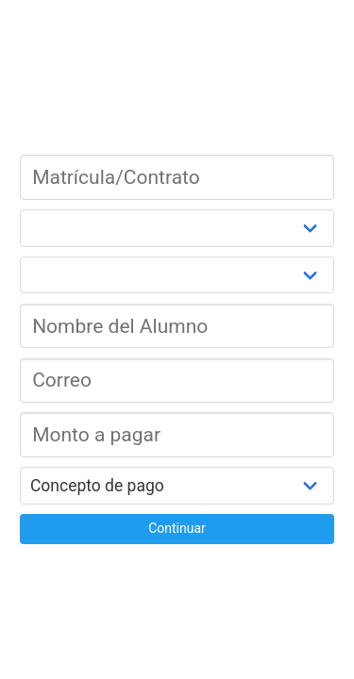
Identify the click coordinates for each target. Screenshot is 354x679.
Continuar (177, 528)
